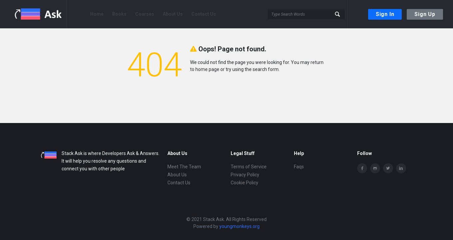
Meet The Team (184, 166)
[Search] (306, 14)
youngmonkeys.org (239, 226)
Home (97, 14)
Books (119, 14)
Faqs (299, 166)
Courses (144, 14)
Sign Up (424, 14)
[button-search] (338, 14)
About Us (173, 14)
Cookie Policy (244, 182)
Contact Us (203, 14)
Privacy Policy (245, 174)
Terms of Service (249, 166)
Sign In (385, 14)
